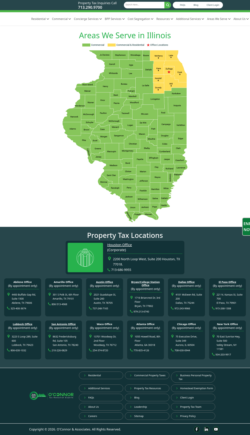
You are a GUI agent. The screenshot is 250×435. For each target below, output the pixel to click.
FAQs (182, 4)
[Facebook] (197, 429)
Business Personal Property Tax (194, 377)
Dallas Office (186, 282)
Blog (196, 4)
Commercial (61, 19)
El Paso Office (227, 282)
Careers (90, 416)
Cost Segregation (141, 19)
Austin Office (104, 282)
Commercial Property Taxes (147, 375)
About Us (91, 406)
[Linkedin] (206, 429)
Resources (164, 19)
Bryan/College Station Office (145, 283)
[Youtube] (216, 429)
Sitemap (137, 416)
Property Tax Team (189, 406)
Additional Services (190, 19)
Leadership (138, 406)
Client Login (212, 4)
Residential (40, 19)
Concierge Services (88, 19)
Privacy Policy (186, 416)
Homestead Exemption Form (194, 388)
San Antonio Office (63, 324)
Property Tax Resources (145, 388)
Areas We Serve (219, 19)
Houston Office (119, 244)
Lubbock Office (22, 324)
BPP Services (115, 19)
